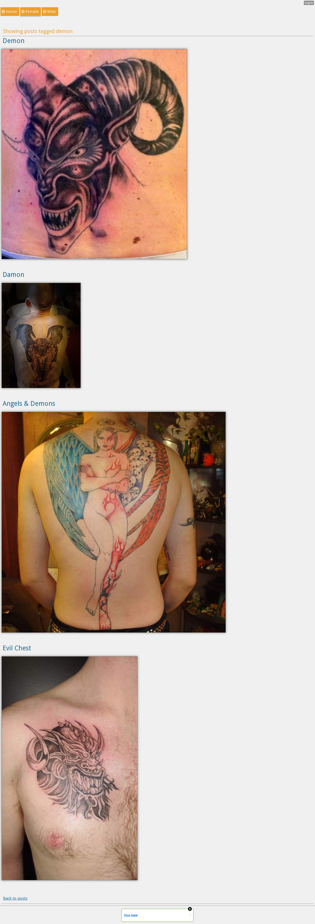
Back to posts (15, 898)
